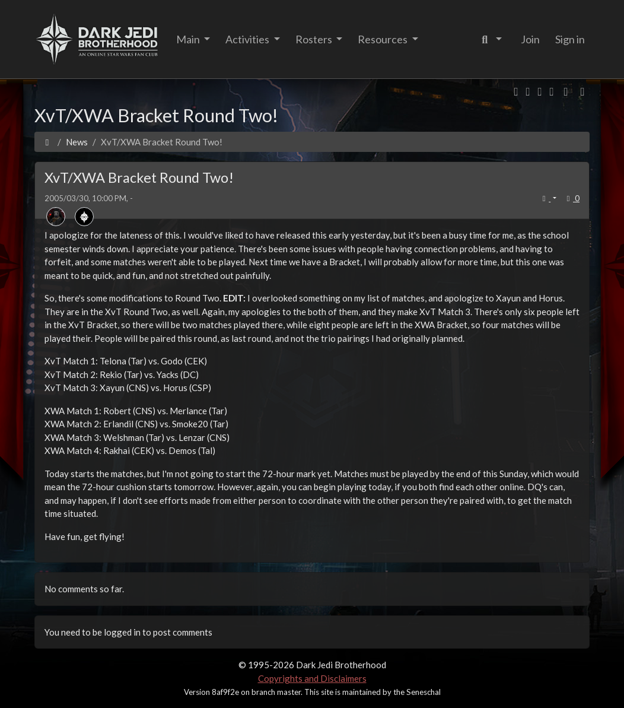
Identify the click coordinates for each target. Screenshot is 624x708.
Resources (383, 39)
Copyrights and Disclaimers (312, 678)
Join (530, 39)
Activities (248, 39)
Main (189, 39)
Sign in (570, 39)
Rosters (314, 39)
